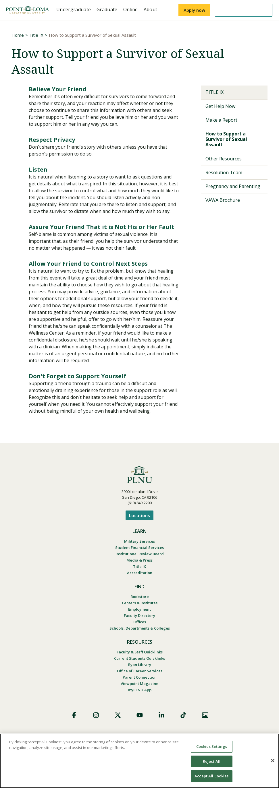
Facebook (74, 715)
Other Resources (223, 159)
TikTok (183, 715)
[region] (139, 760)
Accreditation (139, 572)
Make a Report (221, 120)
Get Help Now (220, 106)
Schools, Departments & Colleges (139, 628)
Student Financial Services (139, 547)
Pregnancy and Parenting (232, 186)
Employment (139, 609)
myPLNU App (139, 689)
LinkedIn (161, 715)
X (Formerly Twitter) (118, 715)
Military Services (139, 541)
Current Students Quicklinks (139, 658)
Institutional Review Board (140, 553)
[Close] (272, 760)
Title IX (36, 35)
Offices (139, 621)
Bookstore (139, 596)
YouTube (140, 715)
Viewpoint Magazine (139, 683)
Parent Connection (140, 677)
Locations (139, 515)
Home (17, 35)
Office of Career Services (139, 671)
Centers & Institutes (139, 602)
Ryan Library (139, 664)
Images (205, 715)
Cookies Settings (211, 746)
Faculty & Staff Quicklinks (140, 652)
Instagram (96, 715)
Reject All (211, 761)
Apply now (194, 10)
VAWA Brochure (222, 200)
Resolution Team (223, 172)
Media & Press (139, 560)
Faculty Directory (139, 615)
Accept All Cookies (211, 776)
